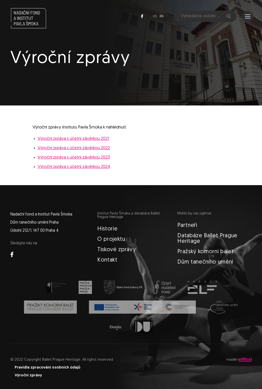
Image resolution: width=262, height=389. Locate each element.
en (161, 16)
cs (155, 16)
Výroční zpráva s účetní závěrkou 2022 (74, 148)
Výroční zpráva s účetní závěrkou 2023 (74, 157)
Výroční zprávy (28, 375)
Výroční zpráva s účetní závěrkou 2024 (74, 167)
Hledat (229, 16)
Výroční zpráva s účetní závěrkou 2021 (73, 139)
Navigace (247, 16)
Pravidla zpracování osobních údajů (47, 368)
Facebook (142, 16)
